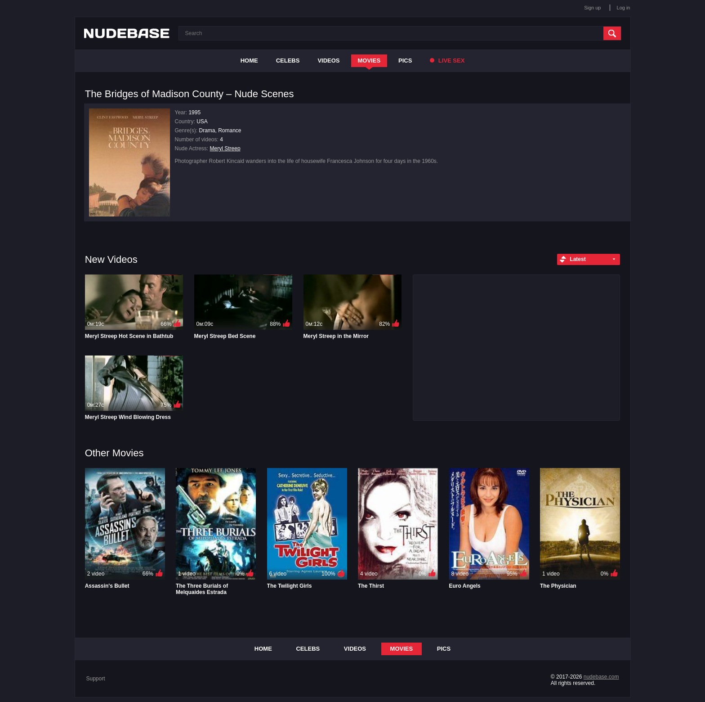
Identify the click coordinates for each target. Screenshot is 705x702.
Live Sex (447, 60)
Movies (369, 60)
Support (95, 678)
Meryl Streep (225, 148)
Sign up (592, 7)
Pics (405, 60)
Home (249, 60)
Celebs (288, 60)
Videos (328, 60)
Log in (623, 7)
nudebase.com (601, 677)
